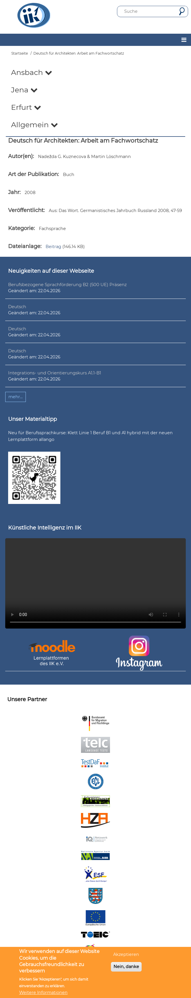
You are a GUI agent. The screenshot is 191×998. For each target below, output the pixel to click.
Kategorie (21, 228)
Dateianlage (24, 246)
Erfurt (26, 107)
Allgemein (34, 124)
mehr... (15, 396)
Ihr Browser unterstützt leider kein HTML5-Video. (95, 583)
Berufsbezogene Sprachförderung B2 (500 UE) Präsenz (67, 284)
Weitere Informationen (43, 992)
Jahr (13, 192)
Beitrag (53, 246)
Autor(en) (20, 156)
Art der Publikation (33, 174)
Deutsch (17, 306)
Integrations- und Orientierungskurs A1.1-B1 (54, 373)
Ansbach (31, 72)
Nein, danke (126, 966)
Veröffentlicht (26, 210)
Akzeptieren (126, 954)
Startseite (19, 53)
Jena (24, 89)
